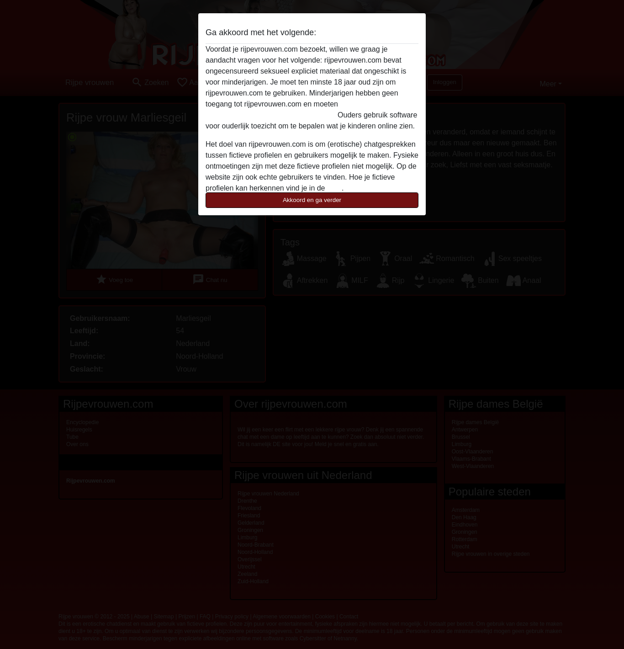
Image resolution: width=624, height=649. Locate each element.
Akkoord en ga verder (312, 200)
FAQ (334, 188)
